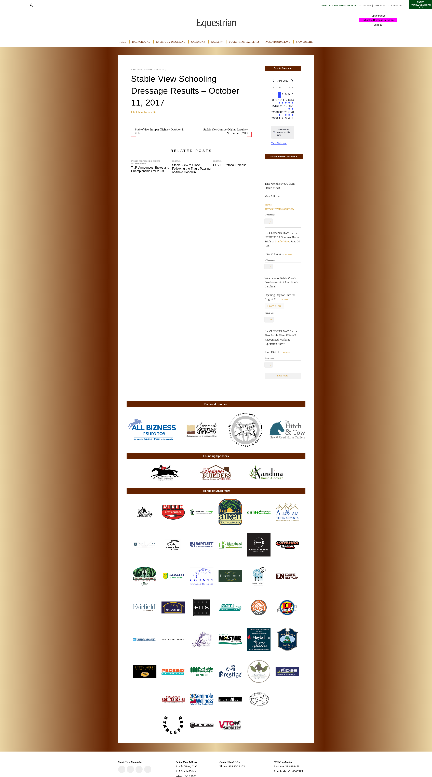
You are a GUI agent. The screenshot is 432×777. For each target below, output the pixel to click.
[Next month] (292, 81)
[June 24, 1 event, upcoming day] (279, 113)
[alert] (282, 132)
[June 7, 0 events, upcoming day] (292, 95)
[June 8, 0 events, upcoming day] (273, 101)
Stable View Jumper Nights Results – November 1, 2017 (225, 131)
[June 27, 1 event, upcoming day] (289, 113)
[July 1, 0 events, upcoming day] (279, 119)
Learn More (274, 305)
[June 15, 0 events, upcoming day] (273, 107)
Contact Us (395, 5)
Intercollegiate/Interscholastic (321, 5)
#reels (268, 204)
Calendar (198, 41)
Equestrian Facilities (244, 41)
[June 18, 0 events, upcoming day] (282, 107)
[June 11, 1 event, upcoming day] (282, 101)
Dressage (137, 70)
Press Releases (375, 5)
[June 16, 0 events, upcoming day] (276, 107)
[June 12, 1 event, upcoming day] (286, 101)
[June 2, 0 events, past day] (276, 95)
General (161, 70)
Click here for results (143, 112)
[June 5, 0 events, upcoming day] (286, 95)
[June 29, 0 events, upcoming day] (273, 119)
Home (122, 41)
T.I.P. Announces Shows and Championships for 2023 (150, 169)
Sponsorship (304, 41)
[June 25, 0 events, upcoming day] (282, 113)
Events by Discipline (170, 41)
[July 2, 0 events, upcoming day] (282, 119)
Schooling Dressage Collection (378, 20)
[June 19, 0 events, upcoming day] (286, 107)
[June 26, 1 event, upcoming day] (286, 113)
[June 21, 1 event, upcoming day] (292, 107)
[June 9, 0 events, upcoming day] (276, 101)
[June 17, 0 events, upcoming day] (279, 107)
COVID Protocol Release (230, 165)
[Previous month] (273, 81)
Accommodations (278, 41)
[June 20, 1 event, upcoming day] (289, 107)
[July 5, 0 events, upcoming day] (292, 119)
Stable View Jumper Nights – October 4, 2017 (159, 131)
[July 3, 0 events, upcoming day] (286, 119)
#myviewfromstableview (279, 208)
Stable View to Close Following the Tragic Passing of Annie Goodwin (191, 168)
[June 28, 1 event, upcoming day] (292, 113)
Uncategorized (138, 164)
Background (141, 41)
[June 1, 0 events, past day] (273, 95)
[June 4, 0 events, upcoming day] (282, 95)
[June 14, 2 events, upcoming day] (292, 101)
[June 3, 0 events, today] (279, 95)
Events (149, 70)
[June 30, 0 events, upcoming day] (276, 119)
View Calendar (279, 143)
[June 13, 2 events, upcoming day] (289, 101)
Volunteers (355, 5)
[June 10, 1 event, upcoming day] (279, 101)
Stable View (282, 241)
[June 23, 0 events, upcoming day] (276, 113)
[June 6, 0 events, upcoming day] (289, 95)
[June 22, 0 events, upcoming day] (273, 113)
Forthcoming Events (149, 161)
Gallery (217, 41)
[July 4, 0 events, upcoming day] (289, 119)
